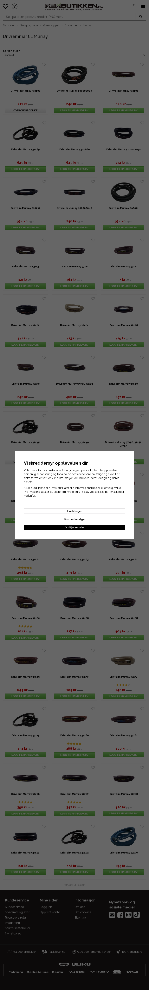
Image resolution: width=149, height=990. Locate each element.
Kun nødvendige (74, 519)
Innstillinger (74, 511)
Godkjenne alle (74, 527)
